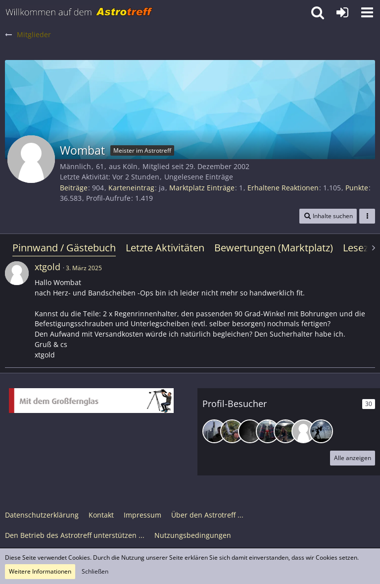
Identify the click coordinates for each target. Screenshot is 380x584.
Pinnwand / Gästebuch (64, 247)
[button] (367, 12)
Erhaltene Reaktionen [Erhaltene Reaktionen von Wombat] (283, 187)
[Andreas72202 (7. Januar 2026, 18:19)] (268, 431)
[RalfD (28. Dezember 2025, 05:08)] (321, 431)
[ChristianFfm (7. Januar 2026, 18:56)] (250, 431)
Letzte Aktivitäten (165, 247)
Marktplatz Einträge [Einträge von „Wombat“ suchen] (202, 187)
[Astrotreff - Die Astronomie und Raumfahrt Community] (79, 12)
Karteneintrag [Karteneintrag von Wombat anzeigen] (131, 187)
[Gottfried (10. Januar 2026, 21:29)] (232, 431)
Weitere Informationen (40, 571)
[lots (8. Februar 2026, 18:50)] (214, 431)
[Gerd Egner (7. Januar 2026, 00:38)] (285, 431)
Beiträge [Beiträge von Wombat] (74, 187)
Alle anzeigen (352, 458)
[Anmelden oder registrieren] (342, 12)
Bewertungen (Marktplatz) (273, 247)
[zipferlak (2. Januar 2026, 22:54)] (303, 431)
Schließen (95, 571)
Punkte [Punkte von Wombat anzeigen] (356, 187)
